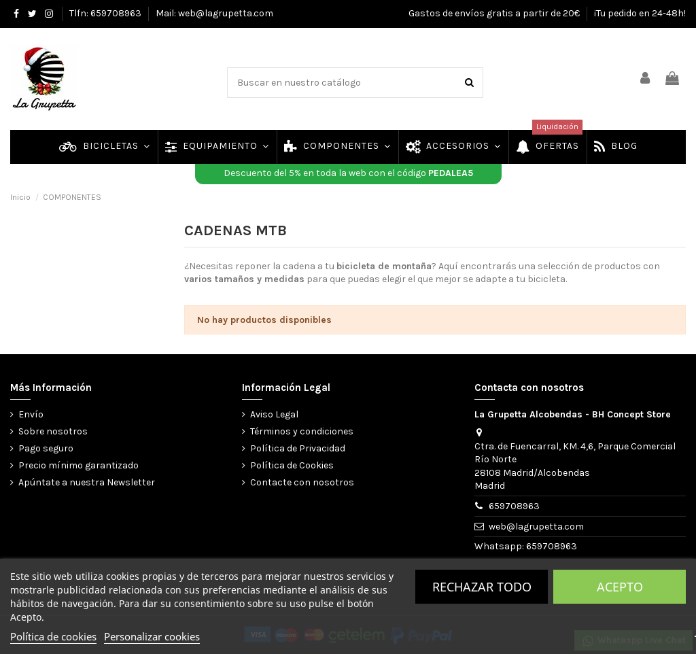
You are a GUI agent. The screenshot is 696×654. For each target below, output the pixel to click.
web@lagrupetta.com (536, 526)
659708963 (514, 506)
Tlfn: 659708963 (106, 13)
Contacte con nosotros (302, 482)
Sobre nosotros (53, 431)
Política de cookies (53, 636)
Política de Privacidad (297, 448)
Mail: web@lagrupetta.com (214, 13)
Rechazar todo (482, 587)
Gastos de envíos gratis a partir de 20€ (495, 13)
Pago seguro (45, 448)
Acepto (620, 587)
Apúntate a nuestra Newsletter (86, 482)
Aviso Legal (274, 414)
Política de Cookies (292, 465)
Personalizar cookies (152, 636)
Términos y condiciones (301, 431)
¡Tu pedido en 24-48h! (640, 13)
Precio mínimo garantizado (78, 465)
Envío (31, 414)
